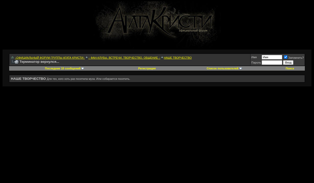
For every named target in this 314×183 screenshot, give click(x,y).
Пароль (256, 62)
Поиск (290, 68)
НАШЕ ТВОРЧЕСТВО (178, 57)
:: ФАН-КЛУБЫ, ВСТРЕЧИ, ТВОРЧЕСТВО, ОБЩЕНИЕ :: (124, 57)
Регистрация (147, 68)
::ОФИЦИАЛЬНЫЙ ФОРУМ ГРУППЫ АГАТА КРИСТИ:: (50, 57)
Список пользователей (222, 68)
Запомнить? (294, 57)
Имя (254, 57)
